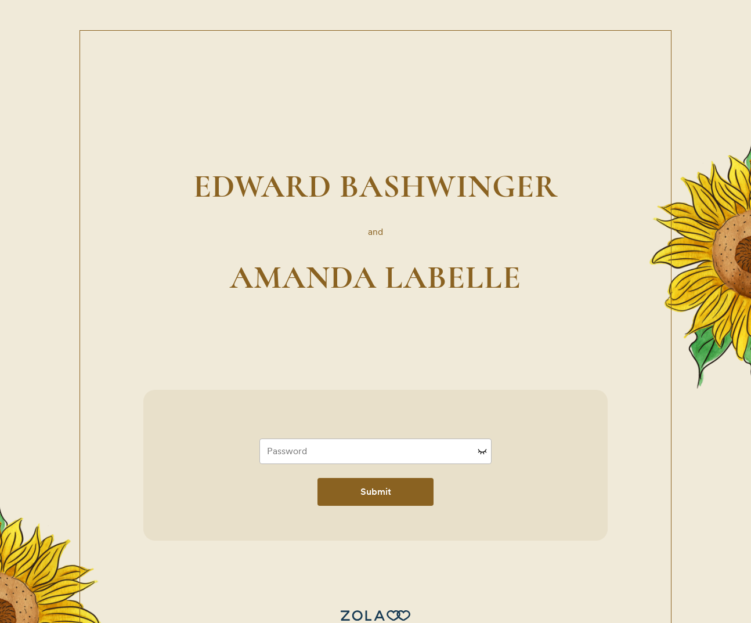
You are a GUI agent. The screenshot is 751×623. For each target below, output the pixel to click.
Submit (375, 491)
